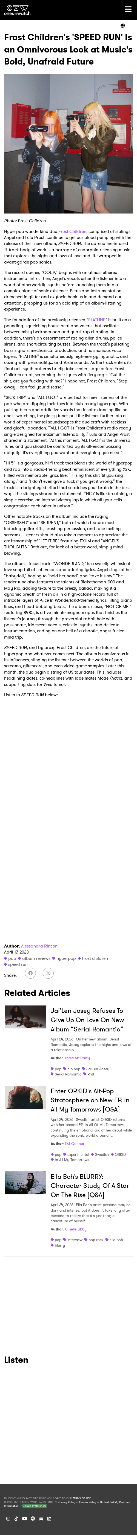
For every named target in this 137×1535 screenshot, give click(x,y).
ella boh (116, 1239)
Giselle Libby (76, 1229)
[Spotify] (33, 1518)
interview (74, 1239)
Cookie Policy (87, 1502)
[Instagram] (8, 1518)
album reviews (36, 958)
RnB (90, 1074)
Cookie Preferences (34, 1506)
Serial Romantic (68, 1074)
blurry (60, 1245)
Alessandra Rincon (39, 946)
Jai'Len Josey (97, 1069)
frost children (95, 958)
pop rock (96, 1239)
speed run (18, 964)
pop (12, 958)
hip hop (73, 1069)
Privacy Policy (66, 1502)
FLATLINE (96, 320)
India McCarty (77, 1058)
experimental (78, 1154)
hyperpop (66, 958)
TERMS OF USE (82, 1498)
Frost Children (72, 231)
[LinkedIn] (49, 1518)
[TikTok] (16, 1518)
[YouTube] (25, 1518)
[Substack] (41, 1518)
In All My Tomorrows (72, 1159)
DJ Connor (74, 1143)
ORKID (120, 1154)
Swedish (102, 1154)
